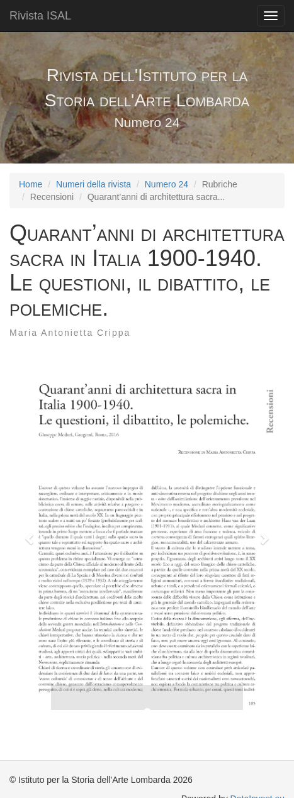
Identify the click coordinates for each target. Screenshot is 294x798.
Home (30, 184)
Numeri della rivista (93, 184)
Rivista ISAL (40, 15)
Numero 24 (166, 184)
